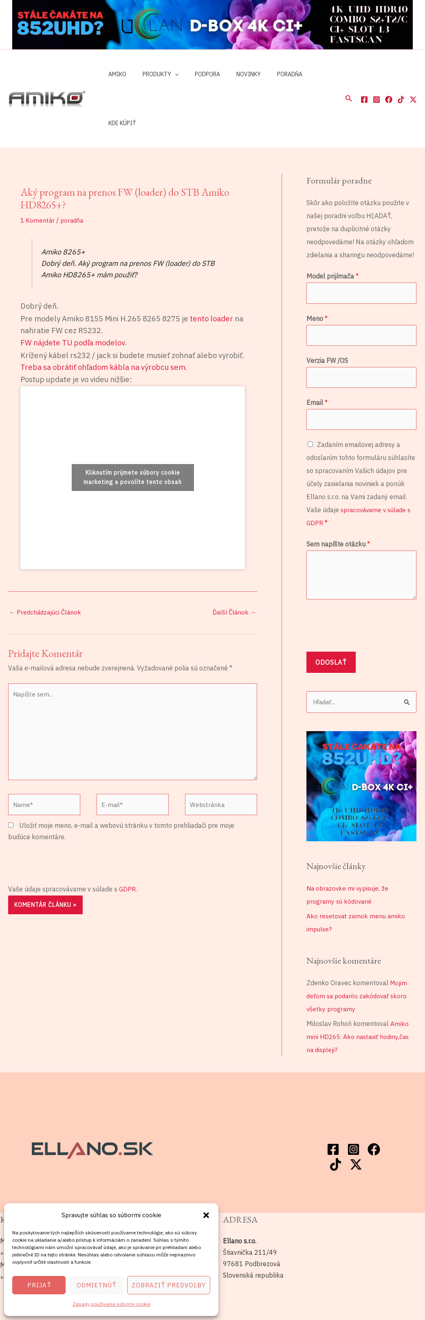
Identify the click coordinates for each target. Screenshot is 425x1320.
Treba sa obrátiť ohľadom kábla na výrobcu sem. (103, 318)
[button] (206, 1215)
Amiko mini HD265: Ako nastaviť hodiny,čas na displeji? (359, 992)
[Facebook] (364, 75)
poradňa (73, 171)
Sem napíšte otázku (338, 499)
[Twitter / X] (413, 75)
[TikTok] (401, 75)
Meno (317, 270)
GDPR (127, 847)
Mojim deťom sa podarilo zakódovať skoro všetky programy (358, 952)
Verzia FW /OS (327, 314)
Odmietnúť (96, 1285)
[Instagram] (376, 75)
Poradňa (267, 74)
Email (317, 357)
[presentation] (70, 821)
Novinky (231, 74)
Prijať (39, 1285)
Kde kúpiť (305, 74)
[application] (167, 74)
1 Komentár (37, 171)
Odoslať (331, 618)
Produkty (153, 74)
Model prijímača (332, 227)
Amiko (115, 74)
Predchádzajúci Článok (46, 563)
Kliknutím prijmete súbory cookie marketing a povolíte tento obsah (133, 428)
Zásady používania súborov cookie (111, 1304)
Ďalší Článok (233, 563)
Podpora (195, 74)
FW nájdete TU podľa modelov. (73, 293)
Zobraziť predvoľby (169, 1285)
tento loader (211, 269)
